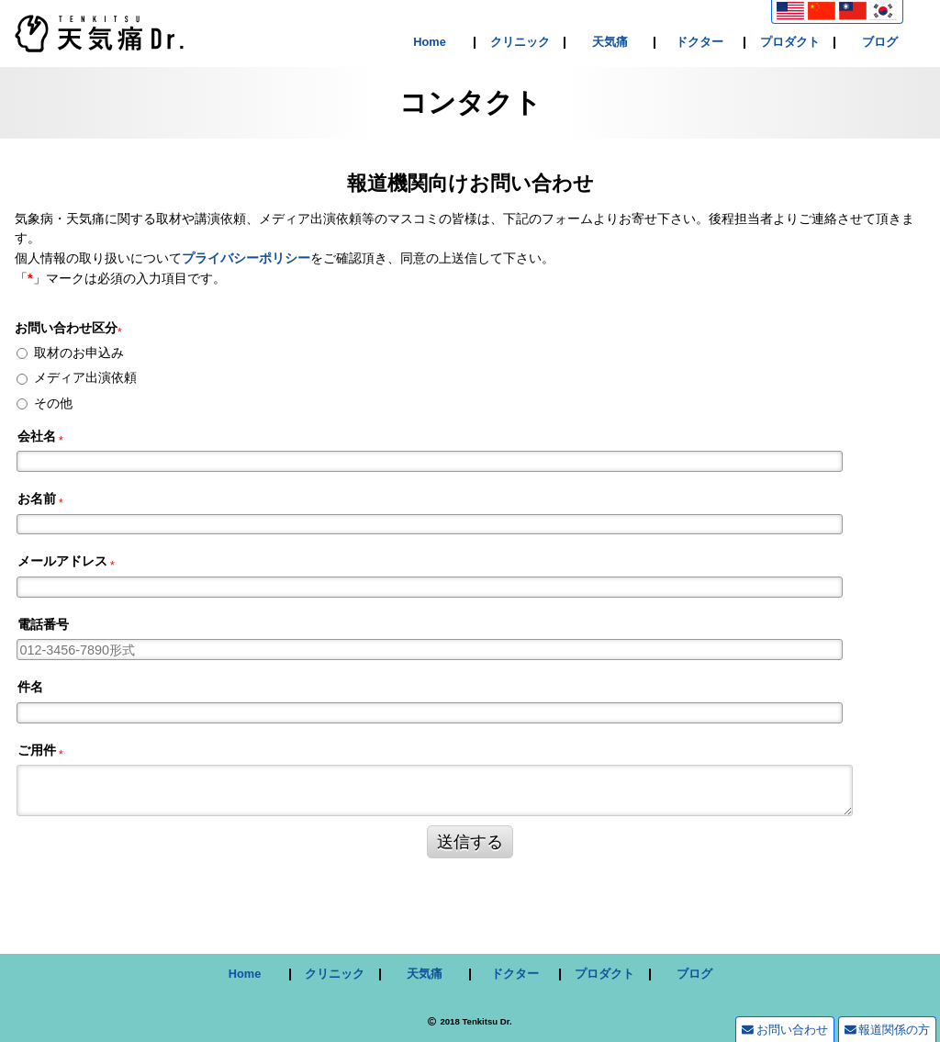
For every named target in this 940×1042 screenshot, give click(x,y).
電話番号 (43, 624)
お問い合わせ (784, 1029)
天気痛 (610, 43)
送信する (470, 842)
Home (429, 43)
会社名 (36, 436)
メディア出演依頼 (85, 377)
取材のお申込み (79, 352)
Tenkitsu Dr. (486, 1021)
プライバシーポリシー (246, 258)
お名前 (36, 498)
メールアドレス (62, 561)
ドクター (699, 43)
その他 (53, 403)
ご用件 (36, 750)
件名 (30, 686)
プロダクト (790, 43)
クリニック (520, 43)
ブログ (880, 43)
